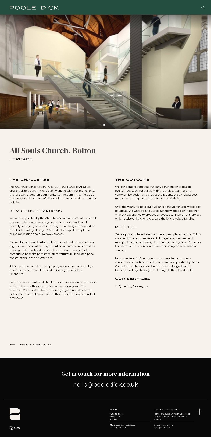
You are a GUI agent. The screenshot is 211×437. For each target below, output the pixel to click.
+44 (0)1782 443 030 (162, 428)
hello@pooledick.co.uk (105, 384)
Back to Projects (36, 344)
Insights (173, 8)
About (76, 8)
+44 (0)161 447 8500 (118, 428)
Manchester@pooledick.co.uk (123, 425)
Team (133, 8)
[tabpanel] (104, 70)
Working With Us (152, 7)
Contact (192, 8)
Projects (95, 8)
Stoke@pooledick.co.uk (164, 425)
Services (115, 8)
